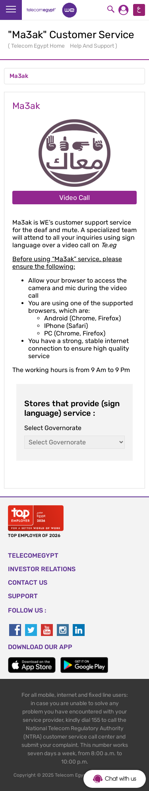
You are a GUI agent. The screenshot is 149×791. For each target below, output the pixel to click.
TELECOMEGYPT (33, 555)
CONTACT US (27, 582)
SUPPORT (23, 596)
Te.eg (108, 245)
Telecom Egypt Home (38, 46)
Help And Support (92, 46)
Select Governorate (52, 428)
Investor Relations (41, 569)
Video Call (74, 198)
